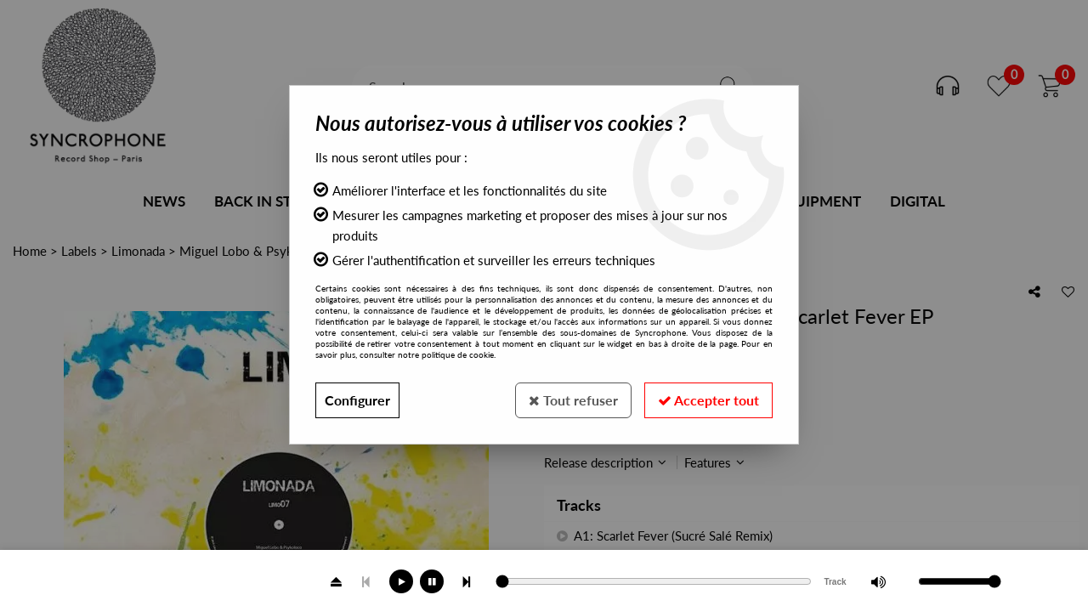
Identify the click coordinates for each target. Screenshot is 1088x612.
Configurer (357, 400)
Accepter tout (708, 400)
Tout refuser (573, 400)
